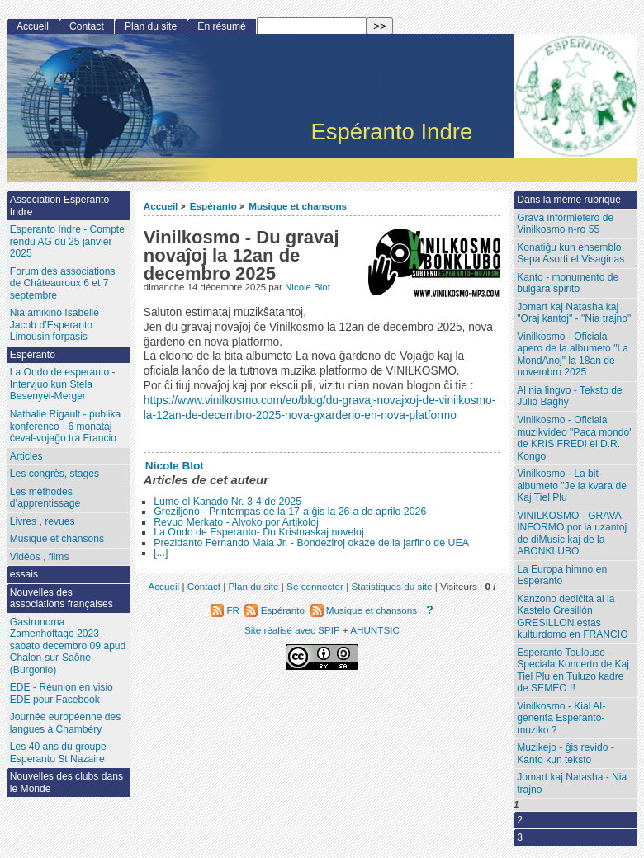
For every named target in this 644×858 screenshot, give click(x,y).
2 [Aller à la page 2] (520, 820)
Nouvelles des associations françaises (61, 598)
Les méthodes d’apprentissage (45, 498)
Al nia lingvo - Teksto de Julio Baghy (570, 396)
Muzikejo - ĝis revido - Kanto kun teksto (565, 754)
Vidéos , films (39, 557)
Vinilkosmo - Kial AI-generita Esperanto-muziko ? (561, 718)
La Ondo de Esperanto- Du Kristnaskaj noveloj (259, 532)
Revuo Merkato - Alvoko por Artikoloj (236, 522)
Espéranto (213, 205)
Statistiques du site (392, 586)
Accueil (161, 205)
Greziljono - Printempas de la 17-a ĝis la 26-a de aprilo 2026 (290, 511)
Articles (26, 456)
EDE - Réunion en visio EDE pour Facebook (61, 693)
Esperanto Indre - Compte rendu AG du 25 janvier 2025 (67, 241)
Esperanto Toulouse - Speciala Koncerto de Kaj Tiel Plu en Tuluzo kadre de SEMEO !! (573, 671)
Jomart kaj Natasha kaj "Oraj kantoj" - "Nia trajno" (574, 313)
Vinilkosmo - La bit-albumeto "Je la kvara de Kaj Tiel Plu (572, 485)
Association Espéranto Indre (59, 206)
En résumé (221, 26)
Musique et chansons (298, 205)
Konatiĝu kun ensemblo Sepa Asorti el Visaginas (570, 254)
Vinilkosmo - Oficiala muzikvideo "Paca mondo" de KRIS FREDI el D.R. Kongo (574, 438)
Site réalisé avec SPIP (293, 630)
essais (24, 574)
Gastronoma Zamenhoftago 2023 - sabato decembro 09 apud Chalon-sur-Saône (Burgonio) (68, 646)
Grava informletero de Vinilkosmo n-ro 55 (565, 224)
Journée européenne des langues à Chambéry (65, 723)
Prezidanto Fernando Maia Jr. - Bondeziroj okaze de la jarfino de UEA (311, 543)
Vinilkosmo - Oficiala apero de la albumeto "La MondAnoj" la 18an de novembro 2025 (572, 355)
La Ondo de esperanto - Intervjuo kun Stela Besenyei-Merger (63, 384)
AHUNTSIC (375, 630)
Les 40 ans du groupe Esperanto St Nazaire (58, 753)
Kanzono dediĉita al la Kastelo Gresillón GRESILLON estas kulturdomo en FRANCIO (572, 617)
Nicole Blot (307, 287)
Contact (86, 26)
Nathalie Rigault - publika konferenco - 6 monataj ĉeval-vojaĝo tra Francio (65, 426)
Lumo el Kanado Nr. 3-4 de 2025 (227, 501)
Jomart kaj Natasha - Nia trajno (572, 783)
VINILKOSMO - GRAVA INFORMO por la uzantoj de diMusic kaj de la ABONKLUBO (572, 534)
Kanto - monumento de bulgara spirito (567, 283)
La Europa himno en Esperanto (562, 575)
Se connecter (314, 586)
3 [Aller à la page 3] (520, 837)
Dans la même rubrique (569, 199)
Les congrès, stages (54, 473)
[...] (161, 553)
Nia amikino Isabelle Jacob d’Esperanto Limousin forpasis (54, 324)
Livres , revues (42, 521)
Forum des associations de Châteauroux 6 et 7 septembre (63, 283)
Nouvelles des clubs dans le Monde (66, 782)
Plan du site (151, 26)
